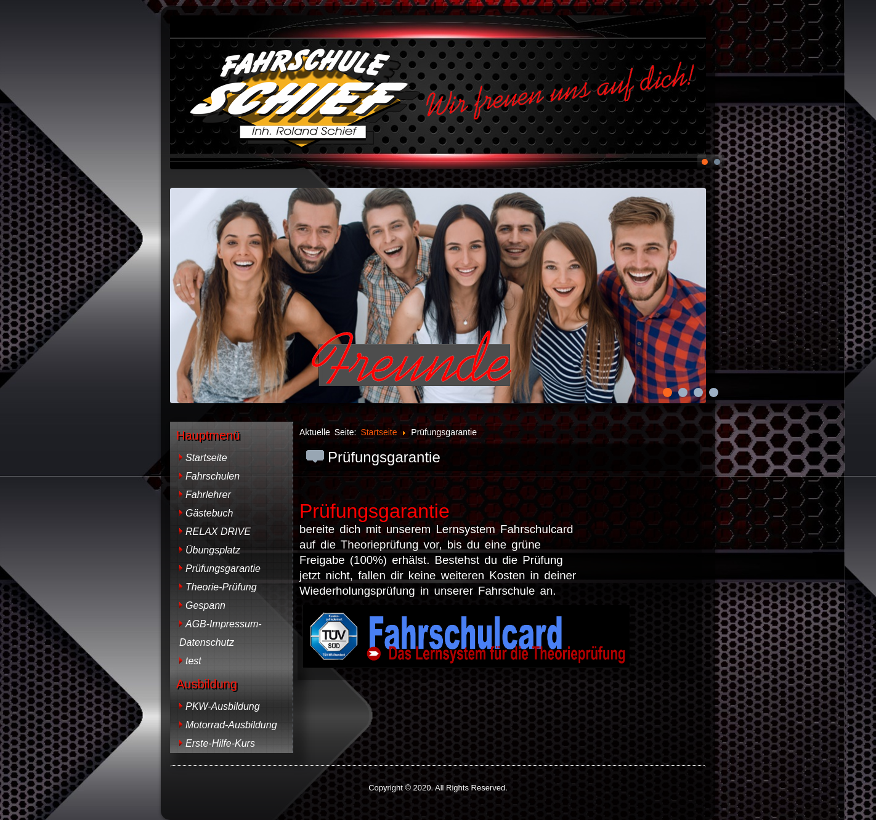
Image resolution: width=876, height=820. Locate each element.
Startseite (206, 457)
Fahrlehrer (208, 494)
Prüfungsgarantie (223, 568)
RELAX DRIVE (218, 531)
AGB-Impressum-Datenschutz (220, 633)
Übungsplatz (212, 550)
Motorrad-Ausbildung (231, 725)
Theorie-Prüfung (221, 587)
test (193, 661)
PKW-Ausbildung (222, 706)
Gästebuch (209, 513)
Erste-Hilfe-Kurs (220, 743)
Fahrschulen (212, 476)
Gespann (205, 605)
